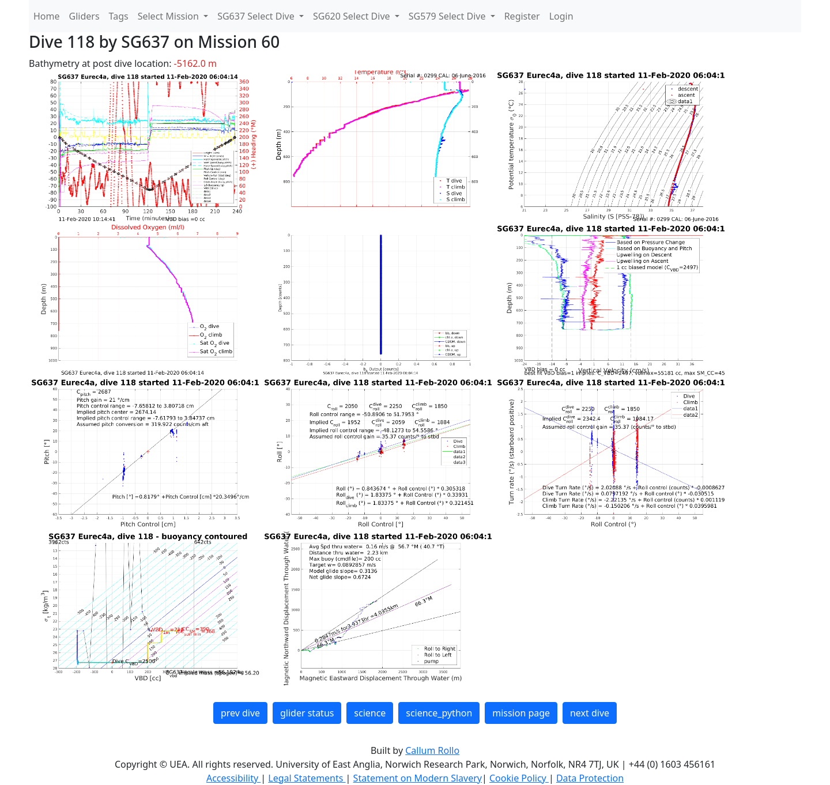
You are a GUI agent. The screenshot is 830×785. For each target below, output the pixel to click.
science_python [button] (439, 713)
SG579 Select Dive (448, 16)
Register (522, 16)
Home (46, 16)
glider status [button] (307, 713)
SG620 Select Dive (353, 16)
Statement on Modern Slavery (417, 778)
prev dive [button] (240, 713)
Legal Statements (306, 778)
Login (561, 16)
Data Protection (590, 778)
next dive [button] (589, 713)
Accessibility (233, 778)
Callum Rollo (432, 750)
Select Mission (169, 16)
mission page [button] (521, 713)
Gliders (84, 16)
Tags (119, 16)
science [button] (370, 713)
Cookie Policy (519, 778)
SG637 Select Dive (257, 16)
